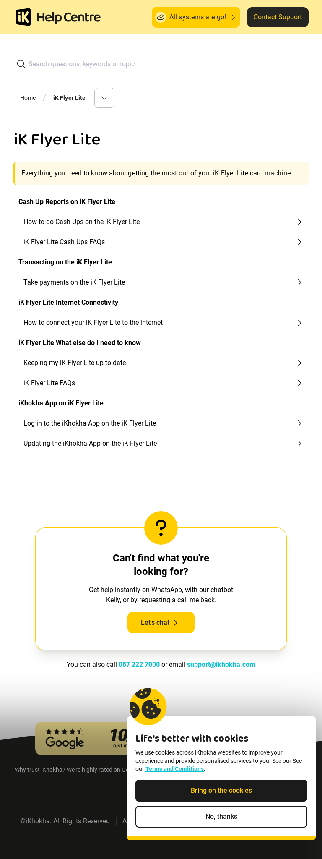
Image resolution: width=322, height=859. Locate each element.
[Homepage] (23, 17)
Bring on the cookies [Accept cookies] (221, 790)
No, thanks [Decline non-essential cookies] (221, 816)
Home (28, 97)
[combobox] (111, 64)
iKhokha (38, 821)
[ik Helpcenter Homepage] (69, 18)
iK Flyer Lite (69, 97)
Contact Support (278, 17)
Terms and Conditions (174, 768)
